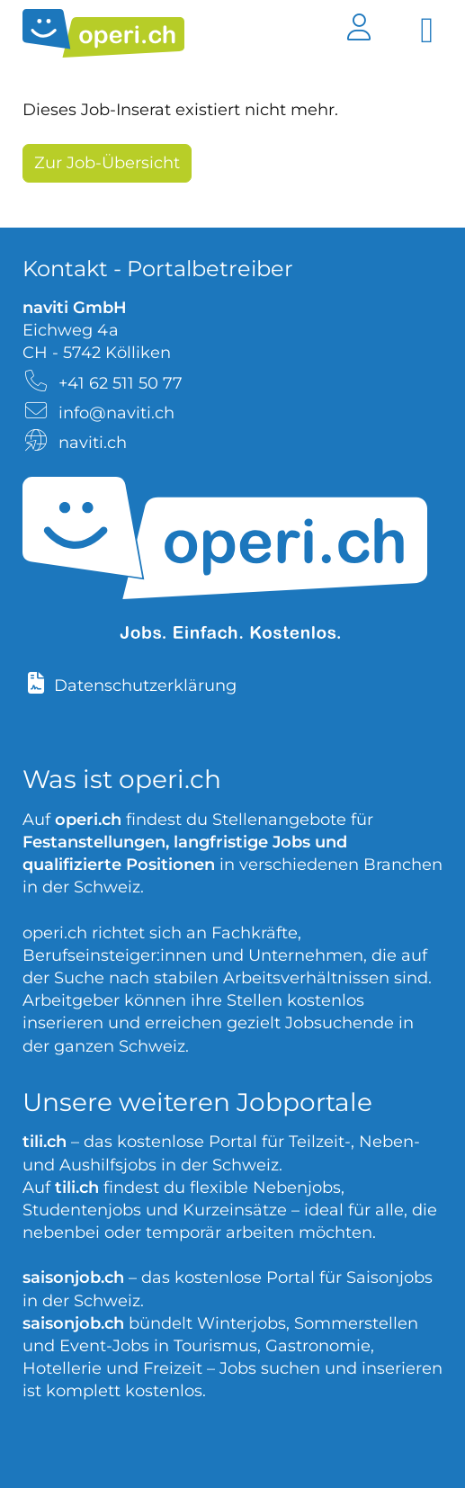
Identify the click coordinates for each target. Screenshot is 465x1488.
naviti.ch (92, 443)
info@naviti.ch (116, 413)
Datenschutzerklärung (145, 685)
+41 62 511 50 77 (120, 383)
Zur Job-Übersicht (107, 163)
